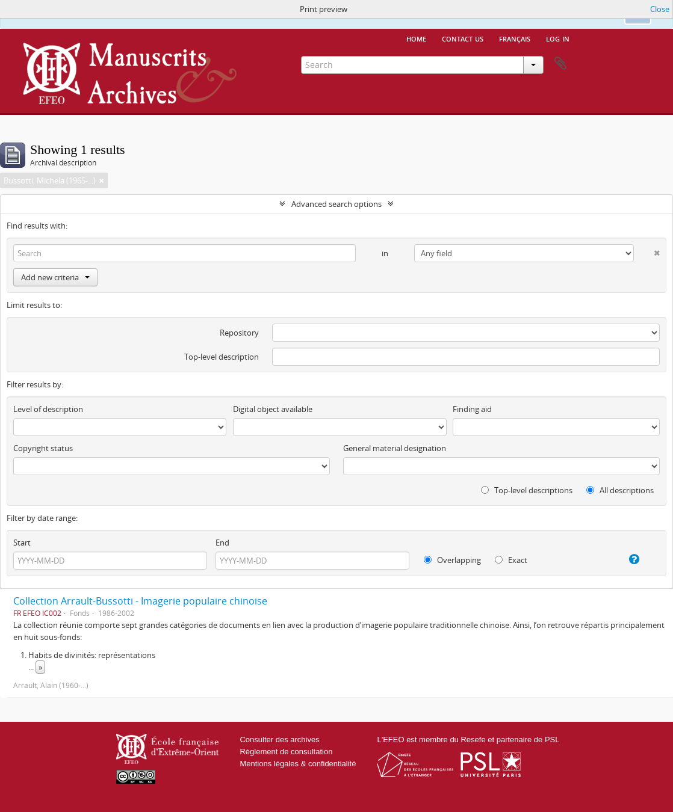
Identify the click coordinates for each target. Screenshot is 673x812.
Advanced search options (336, 203)
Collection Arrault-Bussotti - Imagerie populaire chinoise (140, 600)
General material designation (394, 448)
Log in (557, 38)
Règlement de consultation (286, 751)
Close (659, 9)
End (222, 542)
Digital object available (272, 409)
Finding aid (472, 409)
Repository (239, 332)
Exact (511, 560)
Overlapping (452, 560)
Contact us (462, 38)
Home (416, 38)
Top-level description (221, 356)
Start (22, 542)
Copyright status (43, 448)
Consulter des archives (279, 739)
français (514, 38)
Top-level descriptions (526, 490)
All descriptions (620, 490)
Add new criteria (55, 277)
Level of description (48, 409)
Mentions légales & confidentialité (298, 763)
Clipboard (560, 64)
